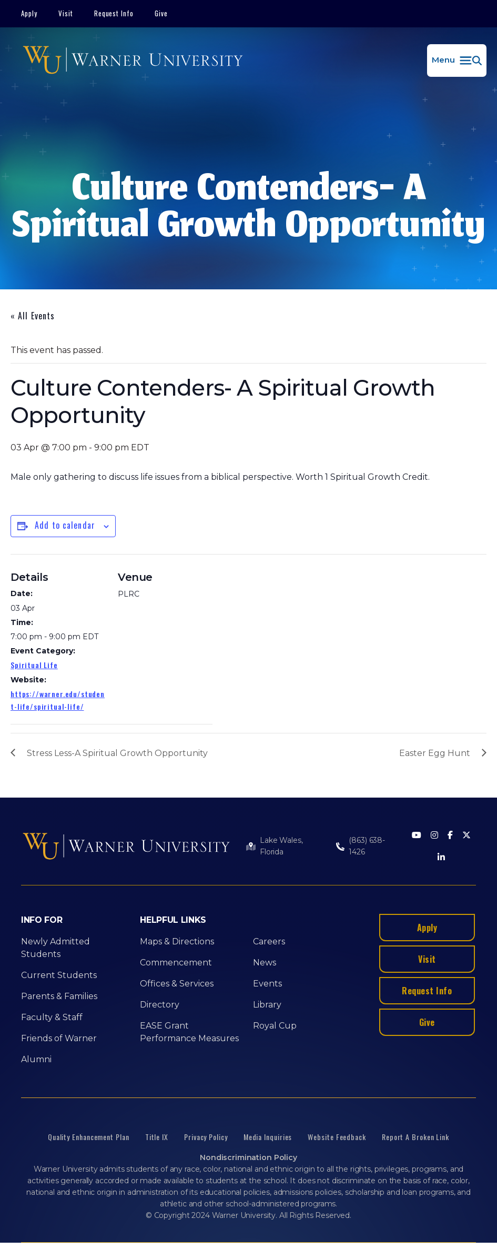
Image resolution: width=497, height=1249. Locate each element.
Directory (159, 1005)
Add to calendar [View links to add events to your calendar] (65, 525)
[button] (456, 60)
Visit (65, 13)
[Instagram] (434, 835)
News (264, 963)
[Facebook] (450, 835)
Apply (29, 13)
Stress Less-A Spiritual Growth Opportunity (117, 753)
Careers (269, 941)
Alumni (36, 1059)
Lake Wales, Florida (281, 846)
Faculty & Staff (52, 1017)
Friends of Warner (59, 1038)
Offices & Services (177, 984)
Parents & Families (59, 996)
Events (267, 984)
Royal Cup (275, 1026)
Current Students (59, 975)
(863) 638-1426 (367, 846)
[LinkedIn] (441, 857)
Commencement (176, 963)
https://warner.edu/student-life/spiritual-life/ (58, 700)
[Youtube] (416, 835)
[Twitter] (466, 835)
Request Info (114, 13)
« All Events (33, 315)
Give (161, 13)
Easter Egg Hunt (434, 753)
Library (267, 1005)
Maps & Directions (177, 941)
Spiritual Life (34, 664)
